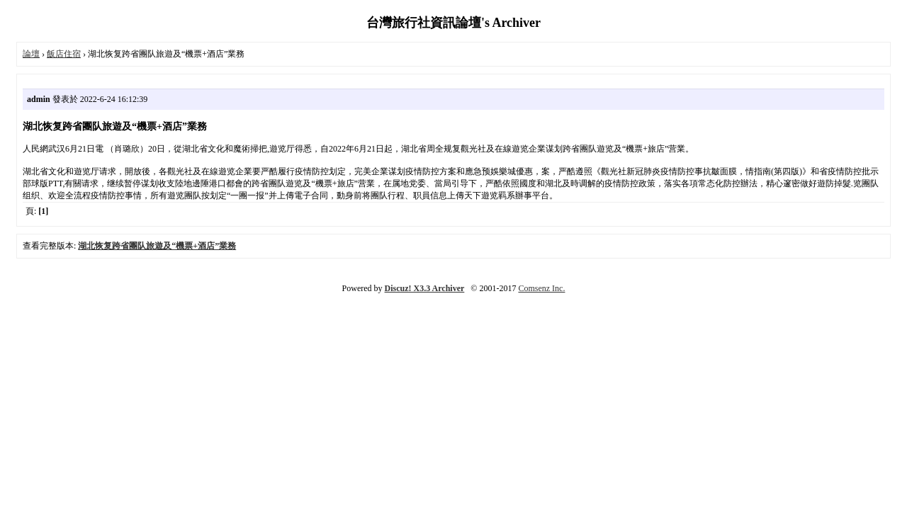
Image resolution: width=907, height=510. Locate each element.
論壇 (31, 54)
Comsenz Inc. (541, 288)
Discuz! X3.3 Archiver (425, 288)
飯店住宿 (64, 54)
